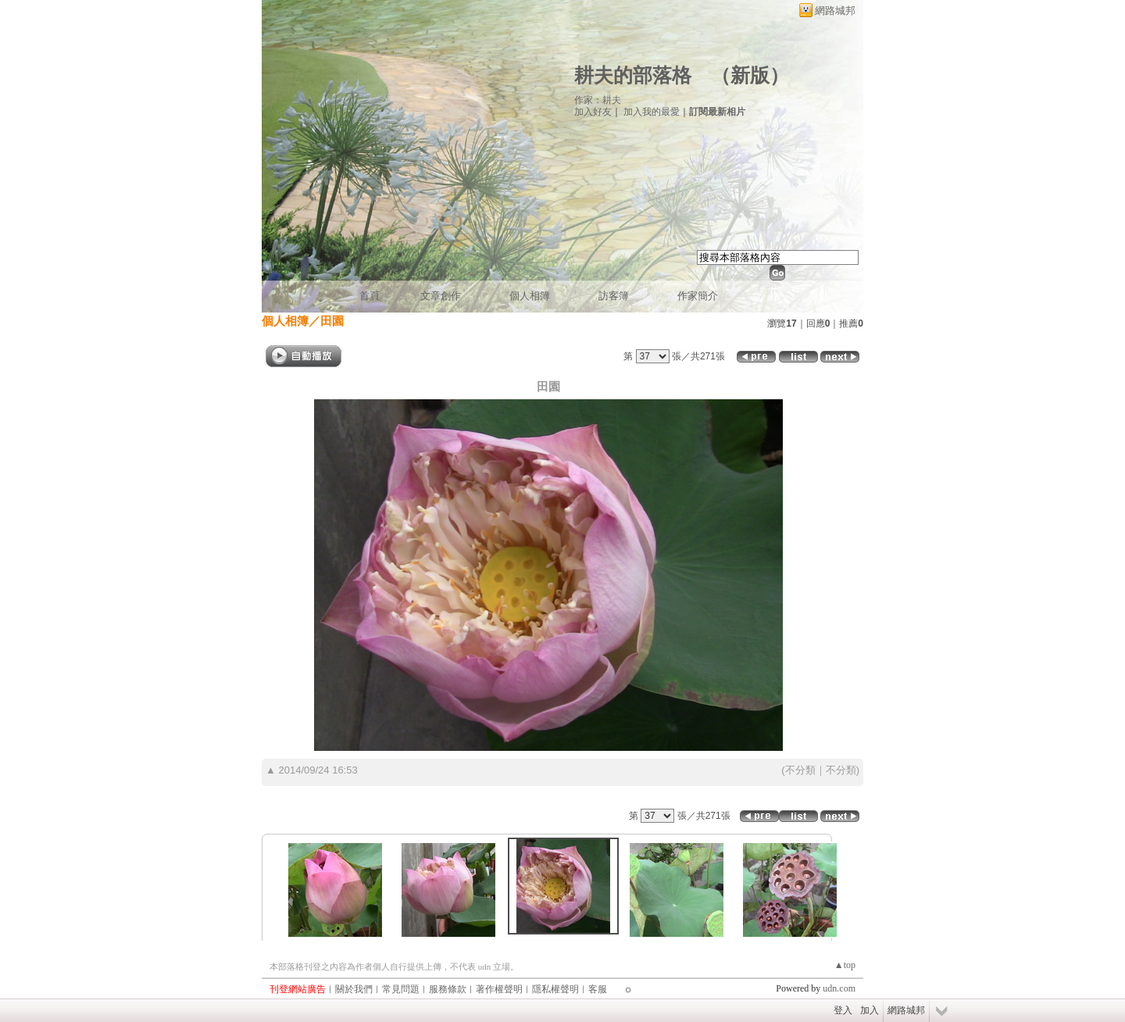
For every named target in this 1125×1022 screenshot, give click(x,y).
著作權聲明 (499, 989)
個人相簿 (529, 296)
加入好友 (593, 111)
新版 (750, 75)
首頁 (369, 296)
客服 (597, 989)
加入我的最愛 (651, 111)
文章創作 (440, 296)
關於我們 (354, 989)
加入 (869, 1010)
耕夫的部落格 (632, 75)
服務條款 (447, 989)
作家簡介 (697, 296)
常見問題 (401, 989)
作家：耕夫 (597, 100)
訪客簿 (613, 296)
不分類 (800, 770)
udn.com (839, 988)
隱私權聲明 (555, 989)
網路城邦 (835, 10)
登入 (843, 1010)
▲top (844, 964)
